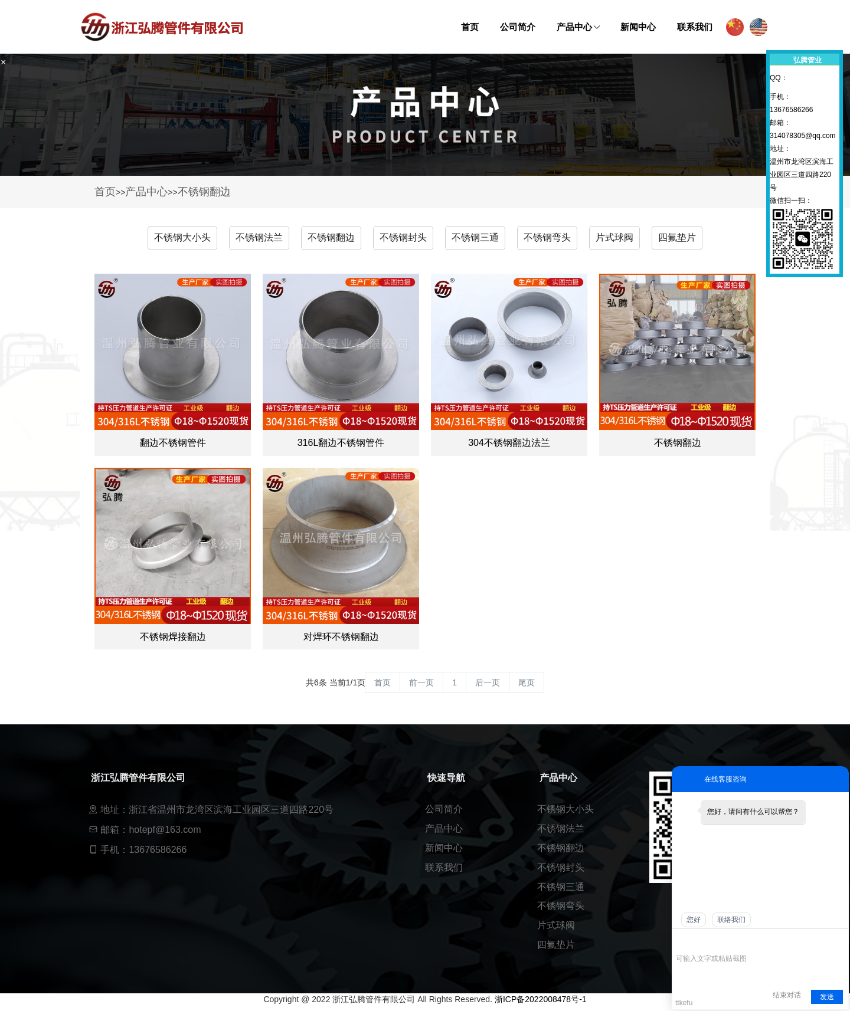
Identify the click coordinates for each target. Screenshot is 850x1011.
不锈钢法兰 (259, 237)
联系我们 (444, 867)
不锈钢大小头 (182, 237)
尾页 (526, 682)
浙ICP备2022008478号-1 (541, 999)
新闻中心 (444, 848)
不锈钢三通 (475, 237)
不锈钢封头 (403, 237)
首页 (105, 192)
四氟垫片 (677, 237)
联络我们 (731, 919)
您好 (693, 919)
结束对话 (787, 995)
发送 (827, 997)
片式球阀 (614, 237)
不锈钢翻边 (204, 192)
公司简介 (444, 809)
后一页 (487, 682)
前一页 (421, 682)
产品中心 (146, 192)
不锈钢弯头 (547, 237)
